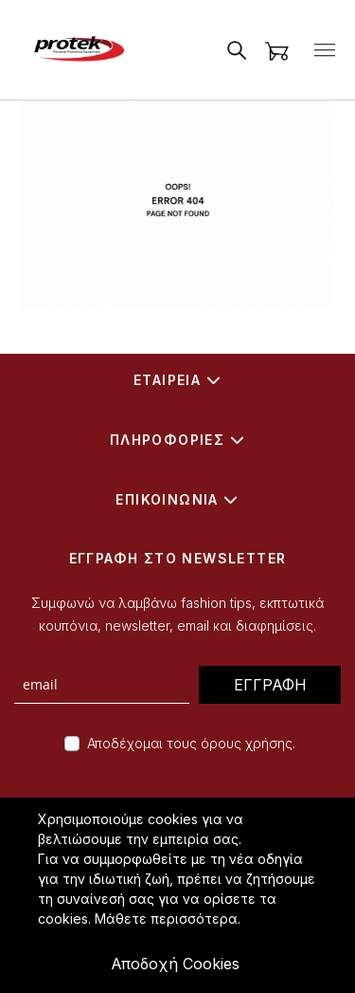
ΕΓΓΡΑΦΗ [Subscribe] (270, 684)
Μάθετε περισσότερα (166, 918)
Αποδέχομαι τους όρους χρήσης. (191, 743)
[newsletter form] (101, 685)
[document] (180, 895)
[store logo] (75, 50)
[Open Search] (236, 50)
